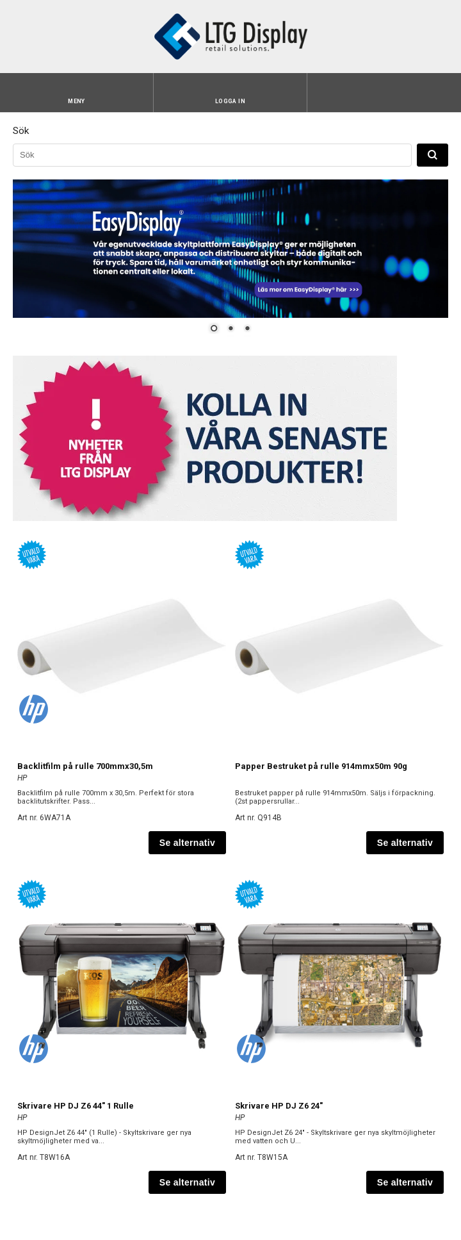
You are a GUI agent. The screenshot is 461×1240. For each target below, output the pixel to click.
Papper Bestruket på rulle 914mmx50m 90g (321, 766)
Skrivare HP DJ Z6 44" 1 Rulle (75, 1106)
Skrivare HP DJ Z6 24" (279, 1106)
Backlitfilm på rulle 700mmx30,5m (85, 766)
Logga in (230, 101)
